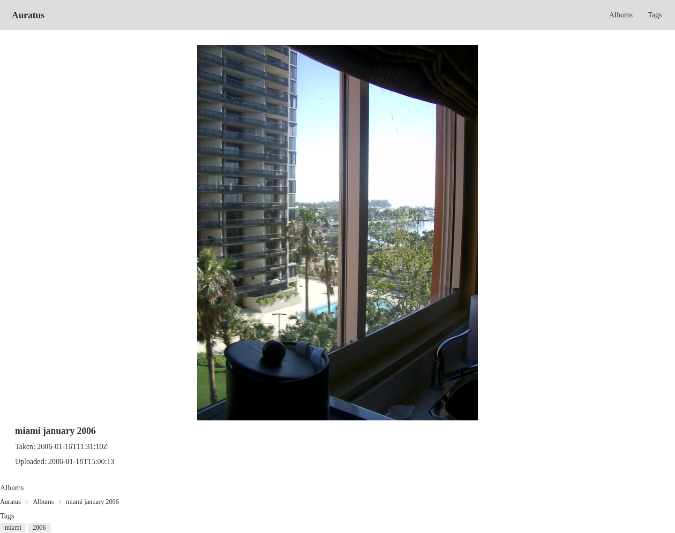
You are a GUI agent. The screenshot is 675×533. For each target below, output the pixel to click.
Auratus (28, 15)
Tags (655, 15)
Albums (621, 15)
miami (13, 527)
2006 (39, 527)
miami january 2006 (92, 501)
